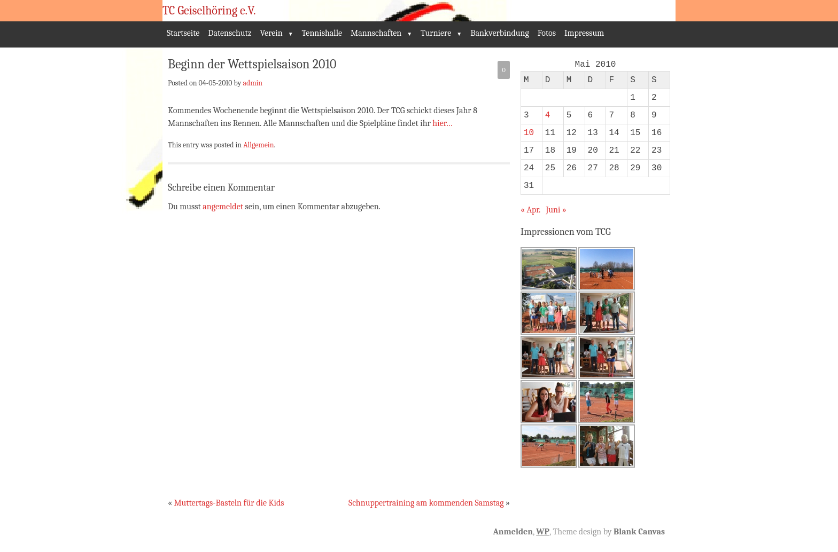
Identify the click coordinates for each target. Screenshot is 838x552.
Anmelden (512, 532)
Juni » (556, 210)
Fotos (547, 33)
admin (252, 82)
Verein (271, 33)
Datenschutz (229, 33)
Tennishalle (322, 33)
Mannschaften (376, 33)
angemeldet (223, 206)
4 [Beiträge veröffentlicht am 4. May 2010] (547, 115)
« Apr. (530, 210)
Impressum (584, 33)
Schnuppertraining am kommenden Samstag (426, 503)
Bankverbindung (499, 33)
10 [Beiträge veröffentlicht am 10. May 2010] (529, 133)
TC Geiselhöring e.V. (209, 11)
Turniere (436, 33)
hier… (442, 123)
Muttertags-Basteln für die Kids (229, 503)
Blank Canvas (639, 532)
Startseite (183, 33)
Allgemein (258, 144)
